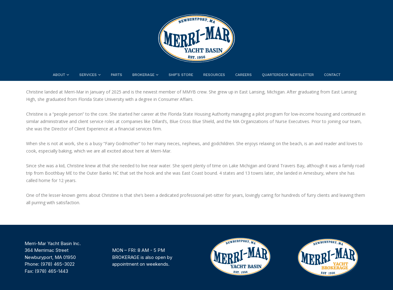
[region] (196, 257)
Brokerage (143, 75)
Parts (116, 75)
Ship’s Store (181, 75)
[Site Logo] (196, 38)
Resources (214, 75)
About (59, 75)
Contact (332, 75)
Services (88, 75)
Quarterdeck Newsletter (288, 75)
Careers (243, 75)
